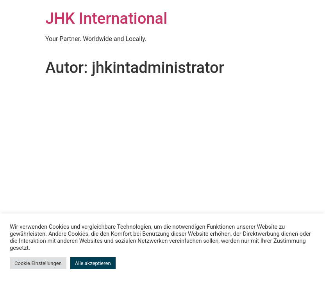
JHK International (106, 18)
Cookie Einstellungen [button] (38, 263)
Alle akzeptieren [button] (93, 263)
